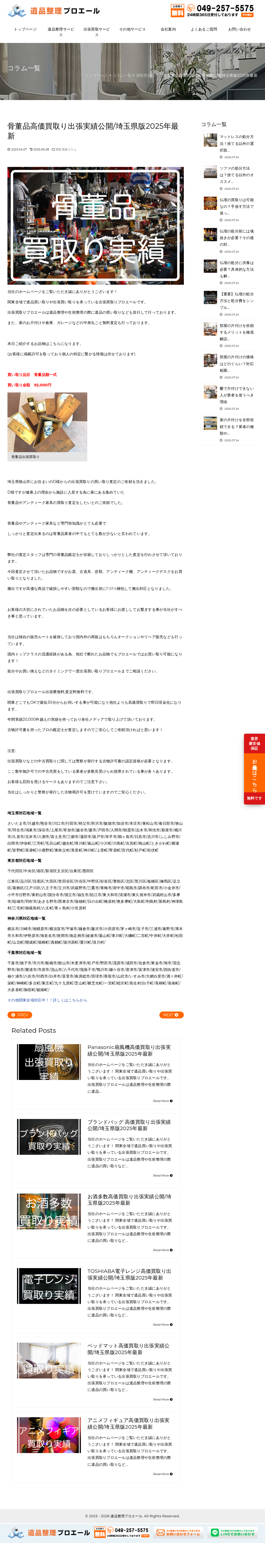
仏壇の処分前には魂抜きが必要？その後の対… (229, 241)
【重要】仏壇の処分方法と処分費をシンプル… (229, 304)
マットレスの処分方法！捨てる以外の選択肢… (229, 146)
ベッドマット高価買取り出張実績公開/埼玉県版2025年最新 (128, 1349)
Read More (163, 1101)
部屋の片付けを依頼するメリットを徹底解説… (229, 335)
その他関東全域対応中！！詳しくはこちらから (47, 1000)
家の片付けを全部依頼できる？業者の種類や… (229, 430)
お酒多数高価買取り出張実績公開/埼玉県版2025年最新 (129, 1200)
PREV (19, 1015)
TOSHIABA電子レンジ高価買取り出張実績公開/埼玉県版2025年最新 (129, 1274)
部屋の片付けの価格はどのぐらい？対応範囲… (229, 367)
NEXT (171, 1015)
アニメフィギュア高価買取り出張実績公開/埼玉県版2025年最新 (128, 1423)
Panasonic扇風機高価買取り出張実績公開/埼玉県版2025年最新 (129, 1050)
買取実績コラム (66, 149)
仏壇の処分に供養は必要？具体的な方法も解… (229, 273)
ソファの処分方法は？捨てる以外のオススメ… (229, 178)
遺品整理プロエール (126, 1516)
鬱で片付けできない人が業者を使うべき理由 (229, 398)
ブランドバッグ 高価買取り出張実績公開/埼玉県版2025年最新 (129, 1125)
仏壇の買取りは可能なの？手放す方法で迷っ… (229, 210)
